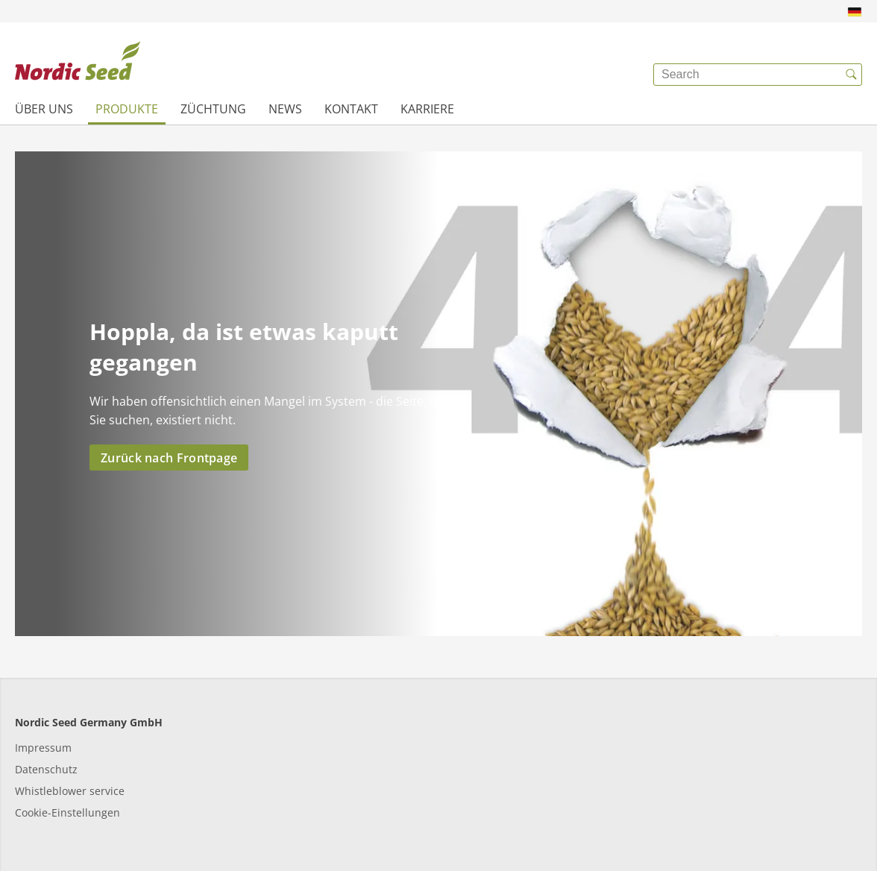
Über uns (44, 109)
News (285, 109)
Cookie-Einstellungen (67, 812)
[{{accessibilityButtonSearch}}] (851, 74)
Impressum (43, 747)
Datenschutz (46, 769)
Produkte (126, 109)
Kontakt (351, 109)
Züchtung (213, 109)
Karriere (427, 109)
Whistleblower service (70, 791)
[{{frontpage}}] (77, 63)
